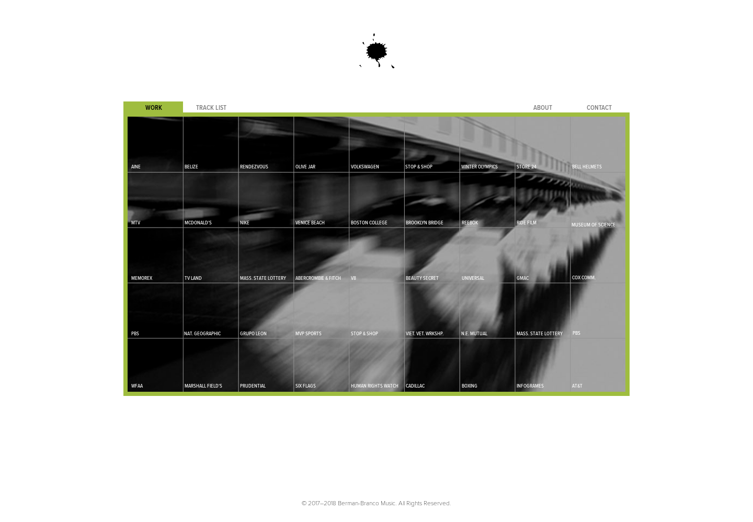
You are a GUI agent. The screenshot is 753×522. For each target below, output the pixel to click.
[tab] (153, 107)
